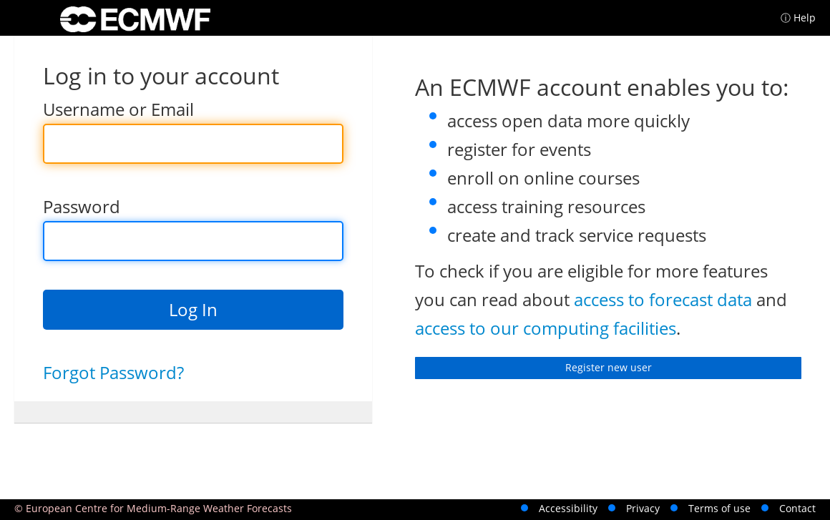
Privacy (643, 508)
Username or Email (118, 109)
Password (81, 206)
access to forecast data (663, 299)
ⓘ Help (798, 17)
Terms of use (719, 508)
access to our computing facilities (545, 328)
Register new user (608, 367)
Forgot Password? (113, 372)
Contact (797, 508)
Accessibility (568, 508)
